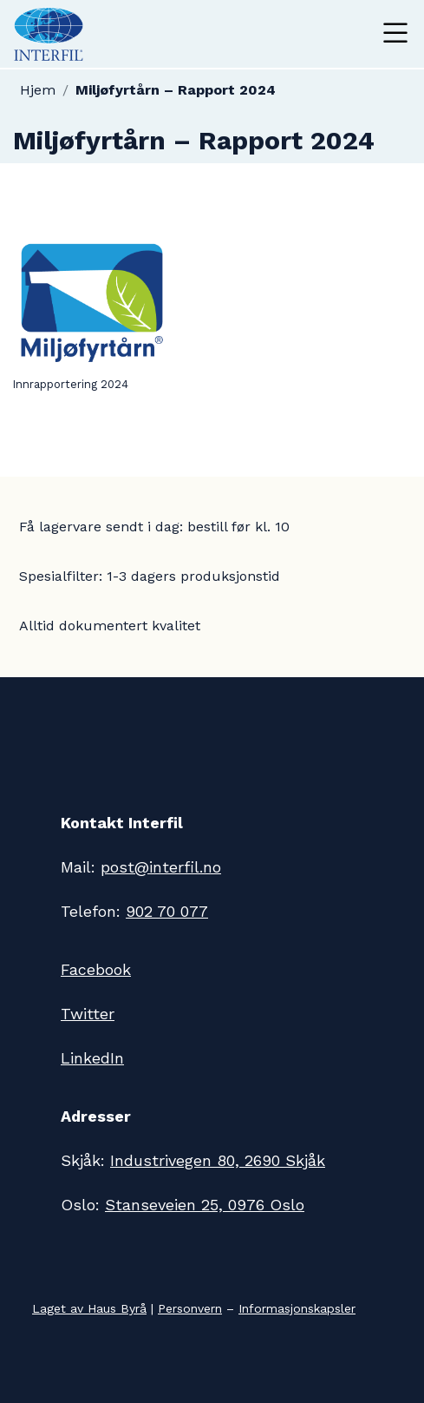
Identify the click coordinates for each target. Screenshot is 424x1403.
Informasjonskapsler (297, 1308)
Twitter (87, 1013)
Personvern (190, 1308)
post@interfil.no (161, 867)
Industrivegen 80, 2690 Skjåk (217, 1160)
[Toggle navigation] (395, 34)
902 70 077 (167, 911)
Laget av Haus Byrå (89, 1308)
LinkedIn (92, 1058)
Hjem (37, 90)
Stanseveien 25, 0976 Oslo (204, 1205)
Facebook (96, 969)
